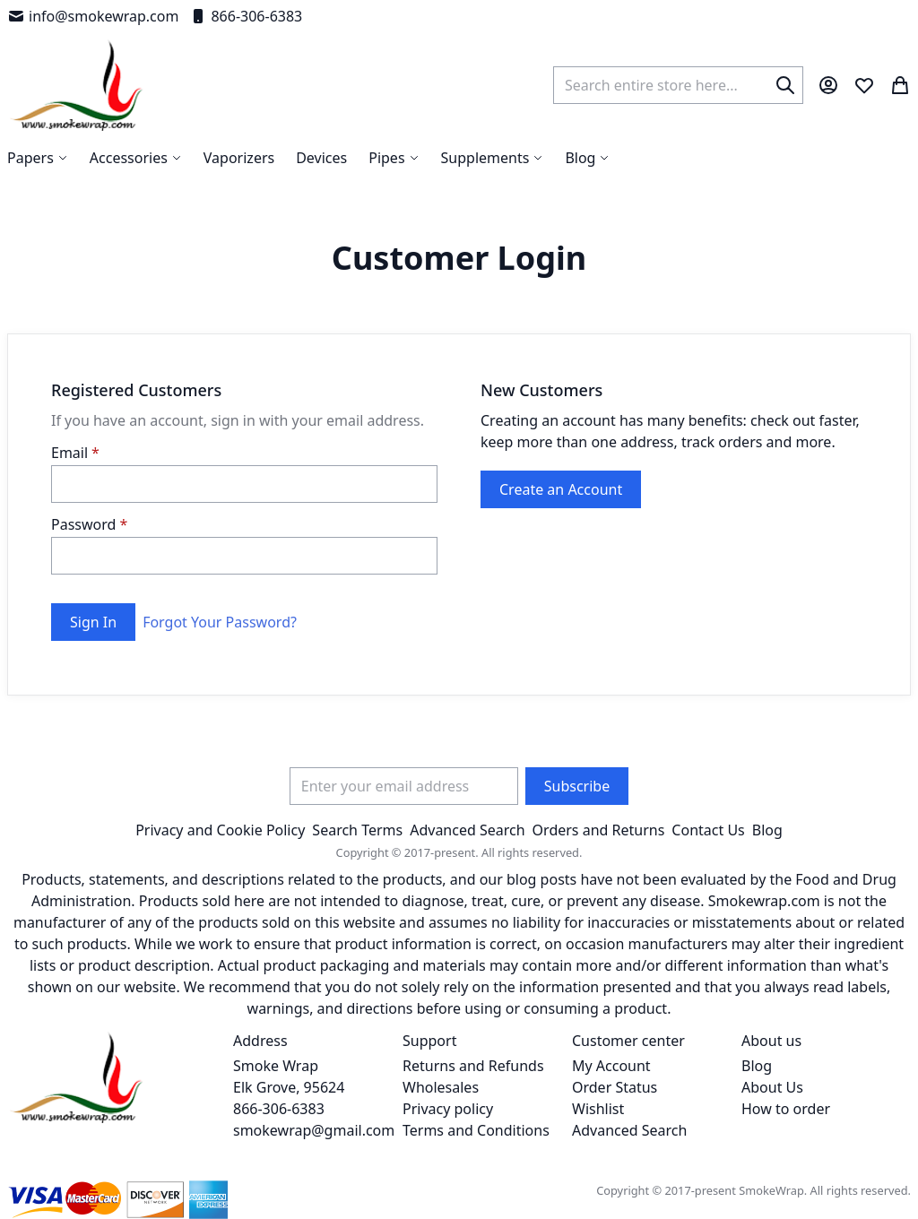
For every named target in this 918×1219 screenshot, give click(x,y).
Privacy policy (448, 1109)
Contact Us (707, 830)
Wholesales (441, 1087)
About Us (772, 1087)
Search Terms (357, 830)
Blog (767, 830)
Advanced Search (467, 830)
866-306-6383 (245, 16)
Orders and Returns (599, 830)
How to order (785, 1109)
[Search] (785, 85)
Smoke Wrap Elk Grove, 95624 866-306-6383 (288, 1087)
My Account (611, 1066)
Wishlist (598, 1109)
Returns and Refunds (473, 1066)
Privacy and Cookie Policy (220, 830)
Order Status (614, 1087)
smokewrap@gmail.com (313, 1130)
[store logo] (76, 85)
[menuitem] (587, 157)
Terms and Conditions (476, 1130)
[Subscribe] (576, 786)
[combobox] (678, 85)
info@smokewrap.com (92, 16)
